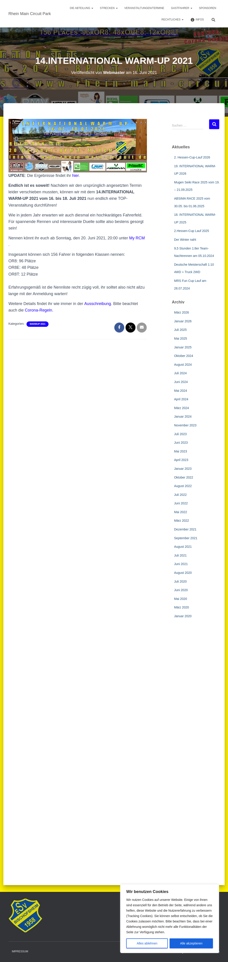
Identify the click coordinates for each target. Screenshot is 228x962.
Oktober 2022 (183, 477)
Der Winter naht (185, 239)
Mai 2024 (180, 390)
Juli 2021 (180, 555)
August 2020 (183, 573)
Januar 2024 (183, 416)
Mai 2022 (180, 512)
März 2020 (181, 607)
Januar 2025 (183, 347)
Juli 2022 (180, 495)
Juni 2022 (181, 503)
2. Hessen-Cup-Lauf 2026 (192, 157)
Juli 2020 (180, 581)
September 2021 (185, 538)
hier (75, 175)
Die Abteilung (81, 8)
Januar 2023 (183, 468)
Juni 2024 (181, 382)
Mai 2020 (180, 599)
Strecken (109, 8)
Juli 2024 (180, 373)
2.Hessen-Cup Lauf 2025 (191, 231)
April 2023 (181, 460)
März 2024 (181, 408)
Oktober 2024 (183, 356)
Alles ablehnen (147, 943)
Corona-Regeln (38, 310)
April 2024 (181, 399)
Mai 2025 (180, 338)
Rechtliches (173, 19)
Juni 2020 (181, 590)
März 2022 (181, 520)
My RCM (137, 238)
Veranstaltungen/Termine (144, 8)
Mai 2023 (180, 451)
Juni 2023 (181, 442)
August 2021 (183, 546)
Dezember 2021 (185, 529)
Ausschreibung (97, 303)
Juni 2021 (181, 564)
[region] (169, 918)
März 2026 (181, 312)
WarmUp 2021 (37, 324)
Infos (197, 20)
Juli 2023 (180, 434)
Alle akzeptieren (191, 943)
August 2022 (183, 486)
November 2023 (185, 425)
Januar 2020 (183, 616)
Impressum (20, 951)
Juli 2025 (180, 330)
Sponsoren (207, 8)
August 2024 (183, 364)
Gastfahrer (181, 8)
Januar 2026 (183, 321)
